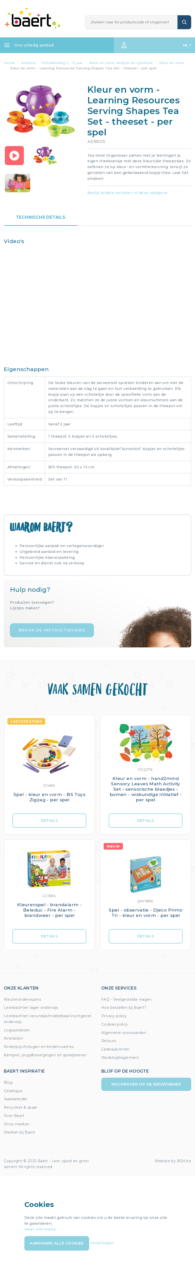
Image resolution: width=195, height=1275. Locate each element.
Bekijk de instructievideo (52, 630)
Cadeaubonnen (115, 1049)
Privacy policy (114, 1016)
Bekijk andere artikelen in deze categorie (127, 192)
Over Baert (14, 1115)
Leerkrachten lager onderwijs (31, 1007)
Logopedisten (17, 1030)
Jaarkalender (15, 1099)
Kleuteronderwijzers (22, 999)
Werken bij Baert (19, 1132)
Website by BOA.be (173, 1161)
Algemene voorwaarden (123, 1032)
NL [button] (185, 45)
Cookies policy (114, 1024)
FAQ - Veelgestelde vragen (126, 999)
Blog (8, 1082)
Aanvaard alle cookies (57, 1243)
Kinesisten (13, 1038)
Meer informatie (40, 1229)
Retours (108, 1041)
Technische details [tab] (40, 217)
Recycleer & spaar (20, 1107)
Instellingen (102, 1243)
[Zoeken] (131, 22)
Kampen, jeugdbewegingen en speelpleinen (45, 1055)
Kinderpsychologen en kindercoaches (39, 1046)
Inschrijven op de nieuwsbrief (146, 1084)
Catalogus (13, 1091)
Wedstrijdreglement (120, 1057)
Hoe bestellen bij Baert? (124, 1007)
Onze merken (16, 1124)
